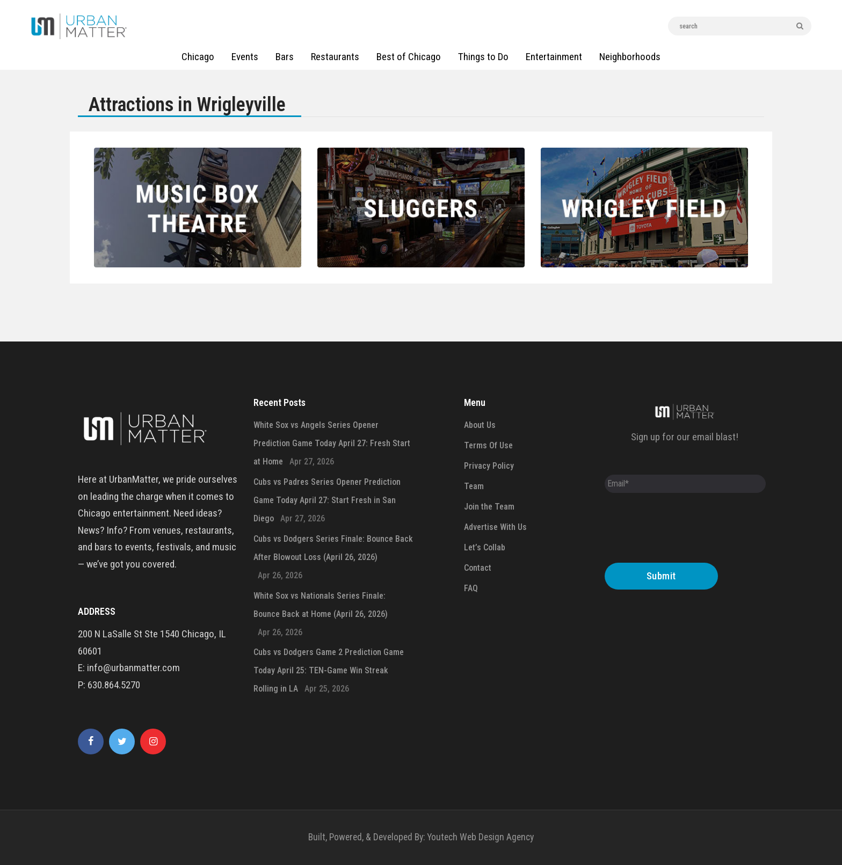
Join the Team (489, 506)
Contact (477, 568)
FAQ (471, 588)
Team (474, 486)
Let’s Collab (484, 547)
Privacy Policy (489, 466)
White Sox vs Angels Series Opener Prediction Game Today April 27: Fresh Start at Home (331, 443)
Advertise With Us (495, 527)
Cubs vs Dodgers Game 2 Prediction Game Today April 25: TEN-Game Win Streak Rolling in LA (328, 670)
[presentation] (686, 530)
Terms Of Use (488, 445)
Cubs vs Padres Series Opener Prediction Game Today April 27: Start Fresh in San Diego (327, 500)
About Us (480, 425)
